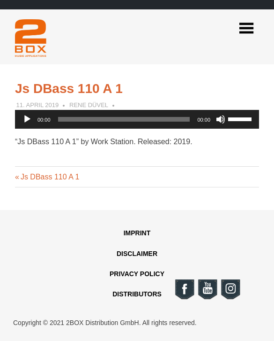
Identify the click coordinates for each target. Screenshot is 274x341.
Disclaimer (137, 253)
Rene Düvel (88, 104)
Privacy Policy (137, 274)
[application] (137, 119)
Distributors (137, 294)
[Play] (27, 119)
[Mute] (220, 119)
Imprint (137, 233)
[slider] (124, 119)
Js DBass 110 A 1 (49, 177)
